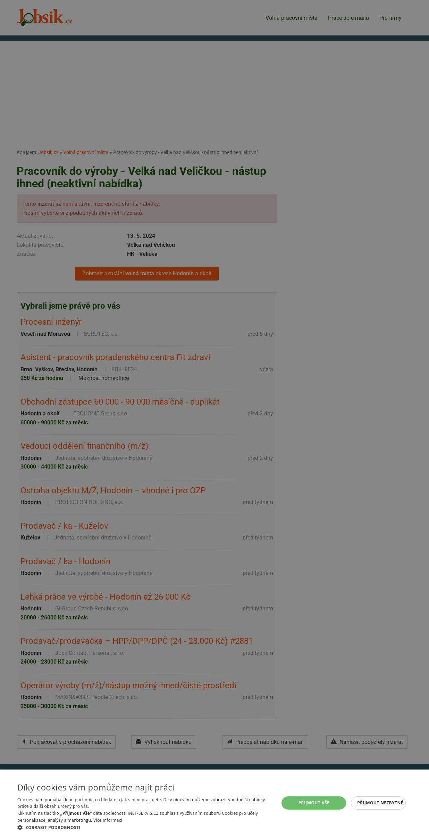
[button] (144, 827)
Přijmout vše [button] (313, 803)
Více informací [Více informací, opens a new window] (107, 820)
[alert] (214, 418)
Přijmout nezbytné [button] (380, 803)
